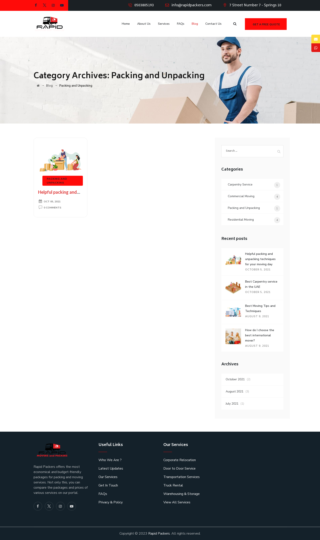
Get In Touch (108, 485)
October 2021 (235, 379)
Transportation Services (181, 477)
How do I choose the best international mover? (259, 335)
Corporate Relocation (179, 460)
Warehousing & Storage (181, 493)
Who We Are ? (110, 460)
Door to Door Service (179, 468)
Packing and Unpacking (244, 208)
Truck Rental (173, 485)
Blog (195, 24)
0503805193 (144, 5)
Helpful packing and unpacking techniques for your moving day (260, 259)
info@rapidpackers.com (192, 5)
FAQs (180, 24)
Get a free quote (266, 25)
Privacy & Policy (110, 502)
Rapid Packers (159, 533)
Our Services (107, 477)
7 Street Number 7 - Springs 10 (255, 5)
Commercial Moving (241, 196)
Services (164, 24)
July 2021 (232, 404)
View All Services (176, 502)
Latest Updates (110, 468)
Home (126, 24)
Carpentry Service (240, 184)
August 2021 (234, 391)
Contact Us (213, 24)
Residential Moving (241, 220)
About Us (144, 24)
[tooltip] (315, 39)
